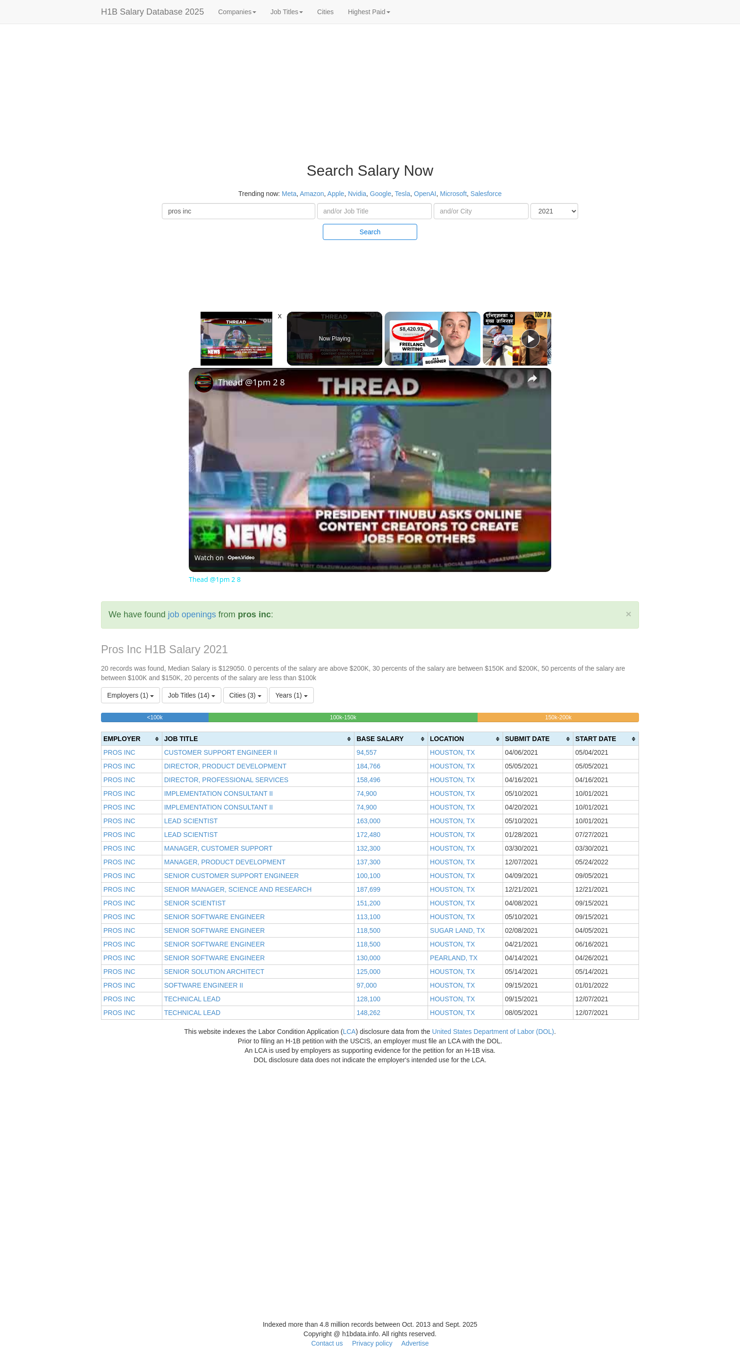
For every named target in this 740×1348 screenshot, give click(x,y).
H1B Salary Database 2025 (152, 12)
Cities (325, 12)
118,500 (368, 930)
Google (380, 193)
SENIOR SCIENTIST (195, 903)
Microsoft (453, 193)
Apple (336, 193)
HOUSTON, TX (452, 752)
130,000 (368, 958)
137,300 (368, 862)
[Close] (628, 614)
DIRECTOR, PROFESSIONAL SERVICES (226, 780)
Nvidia (357, 193)
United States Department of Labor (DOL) (493, 1031)
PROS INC (119, 752)
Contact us (327, 1343)
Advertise (415, 1343)
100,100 (368, 875)
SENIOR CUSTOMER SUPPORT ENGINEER (231, 875)
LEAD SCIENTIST (191, 821)
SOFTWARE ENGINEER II (204, 985)
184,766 (368, 766)
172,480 (368, 834)
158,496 (368, 780)
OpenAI (425, 193)
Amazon (312, 193)
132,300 (368, 848)
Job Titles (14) (191, 695)
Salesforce (486, 193)
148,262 (368, 1012)
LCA (349, 1031)
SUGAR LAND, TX (457, 930)
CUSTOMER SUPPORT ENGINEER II (221, 752)
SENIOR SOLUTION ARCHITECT (214, 971)
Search (370, 232)
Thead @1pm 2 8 (251, 382)
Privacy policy (372, 1343)
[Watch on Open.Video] (224, 558)
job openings (192, 614)
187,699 (368, 889)
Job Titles (286, 12)
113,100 (368, 917)
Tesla (403, 193)
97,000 (366, 985)
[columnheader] (131, 739)
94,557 (366, 752)
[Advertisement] (678, 170)
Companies (237, 12)
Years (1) (291, 695)
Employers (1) (130, 695)
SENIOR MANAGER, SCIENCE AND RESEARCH (238, 889)
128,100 (368, 999)
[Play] (432, 338)
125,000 (368, 971)
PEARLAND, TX (454, 958)
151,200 (368, 903)
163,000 (368, 821)
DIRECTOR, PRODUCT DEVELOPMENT (225, 766)
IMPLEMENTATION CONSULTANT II (218, 793)
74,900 (366, 793)
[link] (203, 383)
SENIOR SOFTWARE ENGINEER (214, 917)
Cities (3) (245, 695)
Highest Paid (369, 12)
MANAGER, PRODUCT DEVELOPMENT (225, 862)
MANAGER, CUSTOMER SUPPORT (218, 848)
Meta (289, 193)
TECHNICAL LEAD (192, 999)
